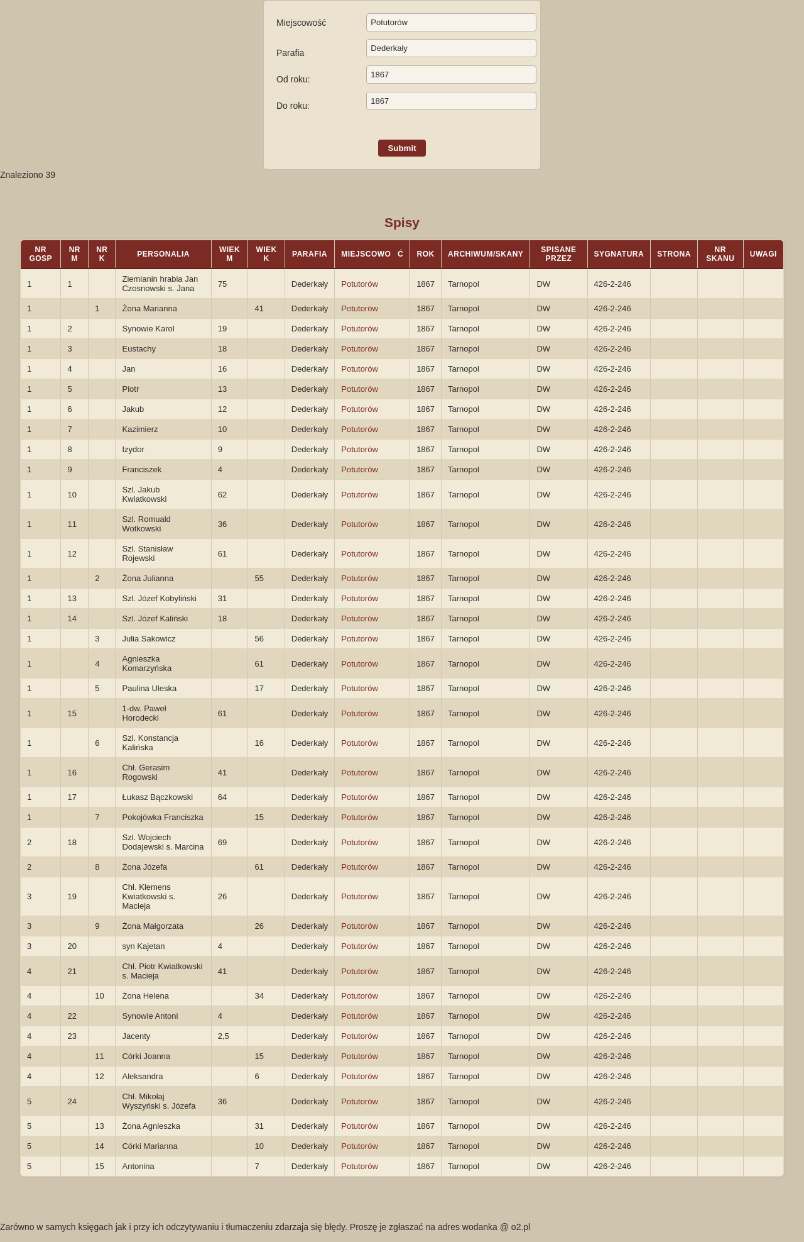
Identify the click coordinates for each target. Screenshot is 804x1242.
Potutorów (359, 284)
